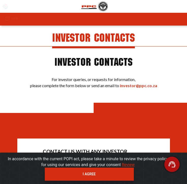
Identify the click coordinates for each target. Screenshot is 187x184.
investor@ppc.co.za (138, 85)
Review (128, 164)
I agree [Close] (89, 174)
